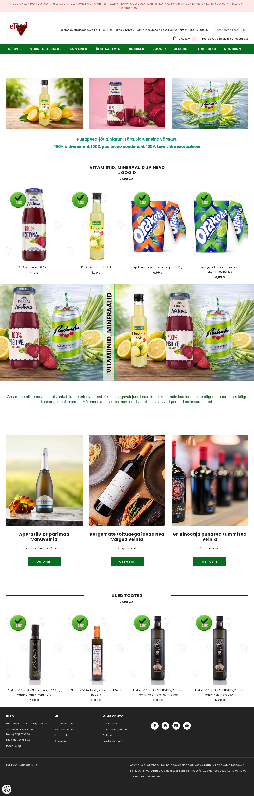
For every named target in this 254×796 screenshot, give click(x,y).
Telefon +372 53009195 (193, 30)
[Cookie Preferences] (6, 789)
